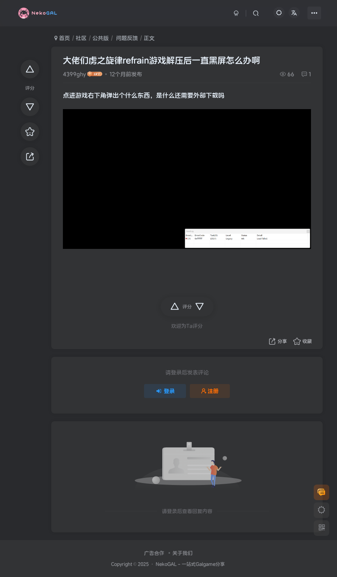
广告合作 (154, 553)
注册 (210, 391)
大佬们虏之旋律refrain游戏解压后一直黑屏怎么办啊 (161, 60)
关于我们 (182, 553)
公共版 (100, 38)
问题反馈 (126, 38)
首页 (62, 38)
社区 (81, 38)
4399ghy (74, 74)
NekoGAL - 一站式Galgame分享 (190, 564)
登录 (165, 391)
